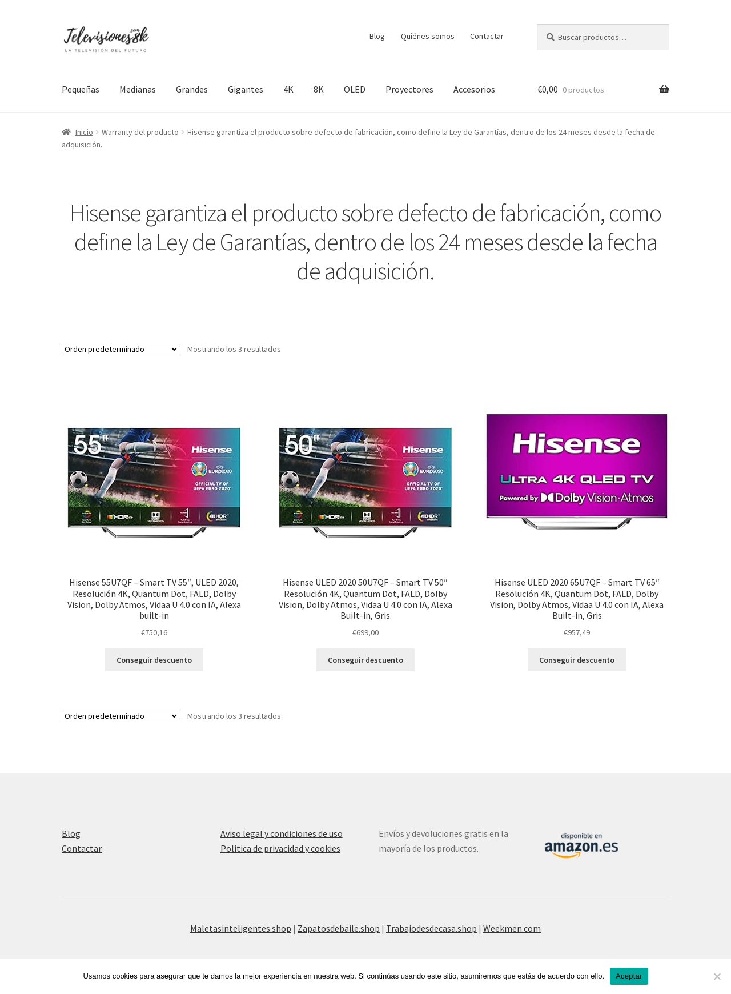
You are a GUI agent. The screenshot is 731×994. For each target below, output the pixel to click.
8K (319, 89)
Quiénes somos (428, 36)
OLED (355, 89)
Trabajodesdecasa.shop (431, 928)
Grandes (192, 89)
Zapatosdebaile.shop (339, 928)
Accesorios (474, 89)
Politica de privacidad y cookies (280, 848)
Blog (377, 36)
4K (288, 89)
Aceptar (629, 976)
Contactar (487, 36)
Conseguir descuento (154, 660)
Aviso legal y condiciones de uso (281, 833)
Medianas (137, 89)
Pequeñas (80, 89)
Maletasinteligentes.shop (240, 928)
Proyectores (409, 89)
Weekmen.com (512, 928)
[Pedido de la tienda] (120, 349)
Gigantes (245, 89)
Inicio (84, 132)
